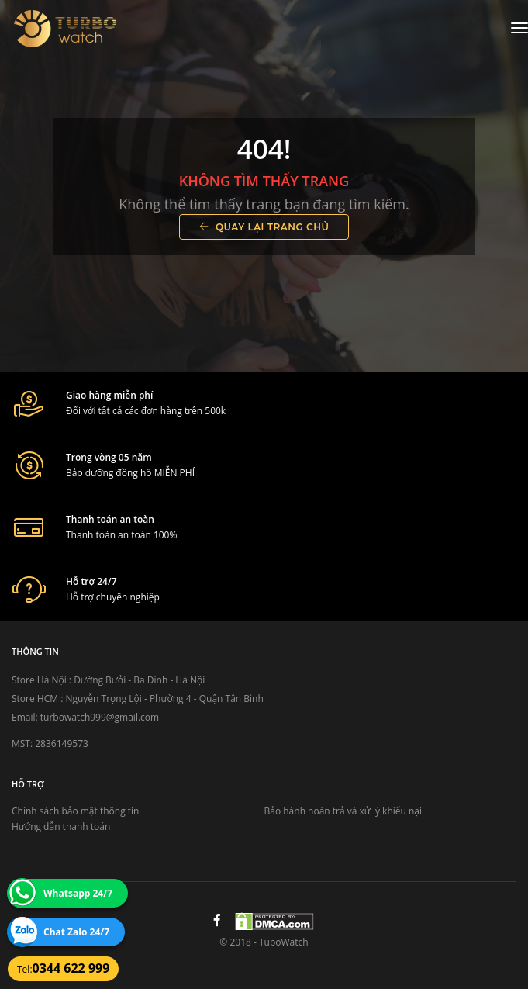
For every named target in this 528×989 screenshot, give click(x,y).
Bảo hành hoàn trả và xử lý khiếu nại (343, 811)
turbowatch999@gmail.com (99, 717)
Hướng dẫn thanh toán (61, 826)
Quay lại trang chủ (264, 227)
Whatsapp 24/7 (77, 893)
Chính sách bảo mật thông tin (75, 811)
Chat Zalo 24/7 (76, 932)
